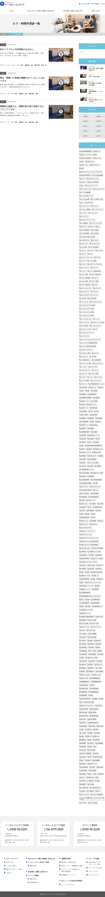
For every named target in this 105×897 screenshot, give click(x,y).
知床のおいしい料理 (92, 657)
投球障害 (94, 521)
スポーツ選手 (84, 281)
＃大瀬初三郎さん (96, 787)
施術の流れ (33, 866)
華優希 (91, 733)
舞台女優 (101, 726)
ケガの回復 (95, 230)
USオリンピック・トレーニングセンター (91, 171)
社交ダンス (99, 664)
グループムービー (93, 875)
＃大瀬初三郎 (84, 787)
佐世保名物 (94, 408)
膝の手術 (83, 719)
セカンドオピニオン (86, 288)
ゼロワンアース (85, 291)
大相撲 (91, 466)
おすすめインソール (93, 178)
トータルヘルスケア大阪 (87, 308)
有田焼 (92, 555)
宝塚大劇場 (95, 493)
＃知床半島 (91, 791)
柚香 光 (96, 575)
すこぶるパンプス (99, 189)
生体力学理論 (92, 637)
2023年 (85, 121)
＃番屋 (83, 791)
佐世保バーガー (92, 404)
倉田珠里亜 (94, 414)
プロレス (96, 353)
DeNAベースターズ (86, 154)
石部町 (91, 664)
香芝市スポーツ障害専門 (87, 781)
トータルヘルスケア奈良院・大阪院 (38, 862)
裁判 (90, 739)
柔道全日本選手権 (97, 572)
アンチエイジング (98, 209)
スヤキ (95, 284)
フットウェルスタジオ (67, 884)
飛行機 (101, 774)
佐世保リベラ (84, 408)
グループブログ (93, 871)
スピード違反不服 (96, 274)
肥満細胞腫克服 (95, 678)
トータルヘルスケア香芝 (87, 315)
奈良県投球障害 (85, 479)
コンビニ (83, 250)
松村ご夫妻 (92, 565)
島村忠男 (83, 507)
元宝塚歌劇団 (84, 421)
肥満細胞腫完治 (85, 681)
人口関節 (95, 401)
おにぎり (83, 182)
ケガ (98, 226)
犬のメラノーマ (97, 627)
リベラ (91, 377)
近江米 (96, 753)
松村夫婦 (91, 568)
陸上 (90, 774)
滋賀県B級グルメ (98, 606)
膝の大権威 (84, 712)
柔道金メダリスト (85, 575)
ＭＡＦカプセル (85, 794)
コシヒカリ (95, 240)
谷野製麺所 (100, 743)
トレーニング (84, 302)
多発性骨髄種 (92, 459)
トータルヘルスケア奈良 (87, 312)
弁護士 (99, 510)
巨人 (90, 507)
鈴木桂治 (83, 763)
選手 (90, 757)
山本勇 (101, 503)
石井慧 (100, 661)
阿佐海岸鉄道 (84, 767)
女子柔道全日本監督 (86, 490)
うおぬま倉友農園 (98, 175)
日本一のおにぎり (85, 548)
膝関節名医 (84, 726)
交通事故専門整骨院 (86, 397)
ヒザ (96, 329)
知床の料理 (84, 661)
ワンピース (84, 384)
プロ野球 (94, 356)
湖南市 (88, 606)
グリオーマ (84, 226)
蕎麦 (82, 736)
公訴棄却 (95, 432)
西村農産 (83, 743)
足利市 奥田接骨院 (86, 753)
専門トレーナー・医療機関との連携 (71, 866)
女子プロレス (84, 486)
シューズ (83, 261)
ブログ (81, 52)
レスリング (99, 377)
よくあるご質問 (84, 4)
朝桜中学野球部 (85, 558)
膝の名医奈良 (95, 709)
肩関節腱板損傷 (94, 692)
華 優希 (83, 733)
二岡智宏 (95, 390)
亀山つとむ (93, 387)
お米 (82, 185)
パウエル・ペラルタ (86, 329)
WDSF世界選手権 (85, 175)
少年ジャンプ (91, 500)
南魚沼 (90, 449)
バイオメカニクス (96, 325)
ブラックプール (85, 336)
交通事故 (83, 394)
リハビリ (83, 377)
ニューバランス (85, 322)
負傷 (90, 746)
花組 (82, 729)
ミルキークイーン (85, 370)
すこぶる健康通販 (85, 192)
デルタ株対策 (92, 298)
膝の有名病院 (92, 719)
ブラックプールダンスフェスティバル (90, 339)
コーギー (91, 250)
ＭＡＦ (99, 791)
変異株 (101, 456)
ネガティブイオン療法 (98, 322)
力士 (90, 442)
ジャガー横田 (92, 261)
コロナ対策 (84, 247)
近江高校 (83, 757)
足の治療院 (92, 750)
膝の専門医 (93, 712)
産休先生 (98, 640)
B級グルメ (97, 151)
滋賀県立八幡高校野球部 (87, 616)
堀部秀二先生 (97, 452)
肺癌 (91, 695)
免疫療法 (83, 428)
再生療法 (91, 438)
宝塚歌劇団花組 (94, 497)
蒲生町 (98, 733)
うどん (83, 178)
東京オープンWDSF (98, 558)
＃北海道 (91, 784)
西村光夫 (97, 739)
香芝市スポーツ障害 (93, 777)
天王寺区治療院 (85, 473)
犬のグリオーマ (85, 627)
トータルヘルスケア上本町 (88, 305)
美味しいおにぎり (85, 675)
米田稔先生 (91, 671)
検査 (94, 579)
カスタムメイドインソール (88, 219)
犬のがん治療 (92, 620)
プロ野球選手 (97, 360)
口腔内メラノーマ (85, 452)
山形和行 (94, 503)
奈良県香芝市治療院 (86, 483)
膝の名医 (99, 705)
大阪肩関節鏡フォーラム (87, 469)
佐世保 (83, 404)
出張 (98, 438)
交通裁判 (97, 397)
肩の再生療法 (84, 685)
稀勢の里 (91, 668)
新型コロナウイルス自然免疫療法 (89, 544)
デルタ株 (83, 298)
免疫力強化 (94, 425)
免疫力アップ (84, 425)
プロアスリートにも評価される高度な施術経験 (70, 870)
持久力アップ (84, 524)
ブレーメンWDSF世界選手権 (88, 346)
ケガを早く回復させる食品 (88, 237)
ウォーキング (93, 213)
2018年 (98, 131)
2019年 (85, 131)
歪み (82, 599)
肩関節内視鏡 (95, 688)
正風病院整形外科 (85, 592)
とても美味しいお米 (98, 199)
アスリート (95, 206)
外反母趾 (83, 459)
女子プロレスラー (96, 486)
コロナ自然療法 (94, 247)
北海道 (97, 442)
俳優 (97, 411)
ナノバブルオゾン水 (86, 319)
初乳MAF (83, 442)
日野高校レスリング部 (95, 551)
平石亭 (83, 510)
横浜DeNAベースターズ (87, 585)
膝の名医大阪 (84, 709)
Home (11, 11)
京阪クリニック (85, 401)
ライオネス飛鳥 (94, 373)
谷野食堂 (83, 746)
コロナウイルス (95, 243)
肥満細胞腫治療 (97, 681)
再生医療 (83, 435)
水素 (88, 599)
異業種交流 (84, 651)
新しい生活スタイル (86, 527)
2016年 (98, 136)
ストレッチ (95, 267)
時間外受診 (84, 555)
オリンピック (84, 216)
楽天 (82, 582)
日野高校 (83, 551)
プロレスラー (84, 356)
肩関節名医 (84, 692)
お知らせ (8, 873)
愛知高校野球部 (85, 517)
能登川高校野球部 (85, 698)
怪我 (88, 514)
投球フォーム (84, 521)
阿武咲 (93, 767)
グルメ (92, 226)
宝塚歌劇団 (84, 497)
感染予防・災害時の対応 (68, 862)
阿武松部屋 (84, 770)
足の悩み (83, 750)
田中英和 (83, 644)
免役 (93, 421)
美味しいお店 (97, 675)
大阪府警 (98, 466)
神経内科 (83, 668)
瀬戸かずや (100, 616)
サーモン (98, 257)
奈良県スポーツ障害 (98, 473)
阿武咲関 (101, 767)
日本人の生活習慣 (98, 548)
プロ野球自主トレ (85, 360)
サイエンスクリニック (87, 257)
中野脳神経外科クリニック (97, 384)
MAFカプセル (90, 161)
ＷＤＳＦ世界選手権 (98, 794)
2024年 (98, 116)
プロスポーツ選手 (85, 353)
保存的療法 (84, 411)
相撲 (82, 657)
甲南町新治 (84, 647)
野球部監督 (97, 760)
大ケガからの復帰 (93, 462)
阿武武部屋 (93, 770)
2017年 (85, 136)
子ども (96, 490)
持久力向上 (94, 524)
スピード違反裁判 (85, 278)
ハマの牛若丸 (84, 325)
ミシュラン (84, 367)
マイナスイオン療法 (86, 363)
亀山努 (101, 387)
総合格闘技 (100, 671)
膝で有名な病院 (90, 702)
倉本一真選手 (84, 414)
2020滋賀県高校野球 (86, 151)
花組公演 (89, 729)
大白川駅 (83, 466)
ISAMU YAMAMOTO (86, 158)
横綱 (98, 585)
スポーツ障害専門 (85, 284)
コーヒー (83, 254)
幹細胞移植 (91, 510)
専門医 (83, 500)
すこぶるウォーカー (86, 189)
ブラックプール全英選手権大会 (89, 343)
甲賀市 (92, 647)
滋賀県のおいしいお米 (87, 609)
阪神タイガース (93, 763)
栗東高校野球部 (85, 579)
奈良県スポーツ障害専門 (87, 476)
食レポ (83, 777)
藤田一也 (96, 736)
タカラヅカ (95, 291)
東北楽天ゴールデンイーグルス (89, 562)
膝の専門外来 (84, 716)
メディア (96, 370)
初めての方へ (96, 11)
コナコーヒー (84, 243)
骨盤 (98, 781)
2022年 (98, 121)
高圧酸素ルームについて (68, 875)
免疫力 (99, 421)
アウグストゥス (85, 206)
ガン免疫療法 (84, 223)
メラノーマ (84, 373)
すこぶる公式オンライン (87, 196)
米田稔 (83, 671)
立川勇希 (99, 668)
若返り (97, 729)
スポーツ (96, 278)
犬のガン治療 (95, 623)
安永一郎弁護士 (85, 493)
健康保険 (83, 418)
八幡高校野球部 (85, 432)
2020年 (98, 126)
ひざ (82, 202)
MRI (82, 168)
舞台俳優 (92, 726)
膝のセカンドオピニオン (87, 705)
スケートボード (85, 267)
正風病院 (96, 589)
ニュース (97, 319)
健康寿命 (91, 418)
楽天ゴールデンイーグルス (94, 582)
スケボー (83, 264)
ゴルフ (91, 254)
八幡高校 (91, 428)
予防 (82, 390)
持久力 (101, 521)
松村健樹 (83, 568)
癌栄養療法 (93, 654)
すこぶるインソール (92, 185)
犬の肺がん (84, 633)
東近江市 (83, 565)
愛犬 (94, 514)
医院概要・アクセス (98, 4)
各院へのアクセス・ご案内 (14, 869)
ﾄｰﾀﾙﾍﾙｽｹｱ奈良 (93, 803)
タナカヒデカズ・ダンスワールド (89, 295)
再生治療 (83, 438)
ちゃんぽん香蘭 (85, 199)
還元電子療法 (98, 757)
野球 (82, 760)
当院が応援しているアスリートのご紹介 (94, 863)
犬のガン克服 (84, 623)
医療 (82, 445)
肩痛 (93, 685)
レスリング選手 (85, 380)
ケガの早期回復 (85, 233)
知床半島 (92, 661)
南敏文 (83, 449)
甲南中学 (91, 644)
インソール (84, 213)
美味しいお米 (84, 678)
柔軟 (82, 572)
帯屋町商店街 (98, 507)
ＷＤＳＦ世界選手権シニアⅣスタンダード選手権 (92, 798)
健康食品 (99, 418)
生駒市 (91, 640)
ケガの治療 (95, 233)
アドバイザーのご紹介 (95, 868)
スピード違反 (84, 274)
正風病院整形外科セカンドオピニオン (90, 596)
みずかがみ (90, 202)
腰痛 (102, 698)
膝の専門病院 (95, 716)
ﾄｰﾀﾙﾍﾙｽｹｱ (83, 803)
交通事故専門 (92, 394)
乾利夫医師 (84, 387)
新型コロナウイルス (86, 534)
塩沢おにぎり (92, 456)
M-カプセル (98, 158)
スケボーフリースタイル (95, 264)
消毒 (82, 606)
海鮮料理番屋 (96, 603)
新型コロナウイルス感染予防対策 (89, 541)
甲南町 (99, 644)
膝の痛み (83, 722)
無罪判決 (83, 620)
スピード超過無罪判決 (95, 271)
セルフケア (98, 288)
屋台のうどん (84, 503)
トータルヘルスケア (97, 302)
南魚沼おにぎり (99, 449)
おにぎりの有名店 (93, 182)
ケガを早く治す (85, 240)
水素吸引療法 (96, 599)
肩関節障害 (84, 695)
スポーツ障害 (95, 281)
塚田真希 (83, 456)
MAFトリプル (84, 165)
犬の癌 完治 (91, 630)
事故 (88, 390)
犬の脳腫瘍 (93, 633)
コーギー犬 (100, 250)
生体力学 (83, 637)
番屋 (98, 647)
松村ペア (101, 565)
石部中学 (83, 664)
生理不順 (83, 640)
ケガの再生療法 (85, 230)
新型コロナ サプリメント (88, 531)
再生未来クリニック (94, 435)
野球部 (88, 760)
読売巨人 (91, 743)
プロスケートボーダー (87, 349)
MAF (82, 161)
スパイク (83, 271)
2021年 (85, 126)
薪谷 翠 (89, 736)
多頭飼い (83, 462)
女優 (96, 483)
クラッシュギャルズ (97, 223)
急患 (82, 514)
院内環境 (83, 774)
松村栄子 (99, 568)
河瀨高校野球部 (85, 603)
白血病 (101, 654)
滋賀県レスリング (85, 613)
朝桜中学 (99, 555)
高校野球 (83, 784)
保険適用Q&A (34, 882)
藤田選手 (83, 739)
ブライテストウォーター (87, 332)
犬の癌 (83, 630)
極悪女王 (101, 579)
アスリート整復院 (85, 209)
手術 (94, 517)
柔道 (88, 572)
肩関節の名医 (84, 688)
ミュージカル (93, 367)
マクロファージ (99, 363)
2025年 (85, 116)
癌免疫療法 (84, 654)
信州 (91, 411)
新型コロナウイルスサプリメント (89, 538)
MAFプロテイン (96, 165)
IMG (96, 154)
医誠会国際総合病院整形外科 (94, 445)
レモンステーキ (97, 380)
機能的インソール (85, 589)
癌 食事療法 (98, 651)
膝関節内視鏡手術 (93, 722)
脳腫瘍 (95, 698)
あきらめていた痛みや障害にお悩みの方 (40, 11)
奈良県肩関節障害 (97, 479)
